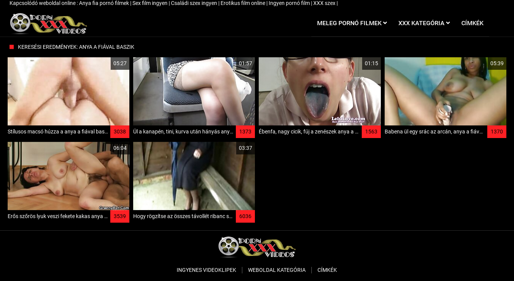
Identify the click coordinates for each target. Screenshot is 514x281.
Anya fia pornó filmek (104, 3)
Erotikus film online (243, 3)
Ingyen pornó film (290, 3)
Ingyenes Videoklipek (206, 270)
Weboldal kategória (277, 270)
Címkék (327, 270)
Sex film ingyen (150, 3)
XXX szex (325, 3)
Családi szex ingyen (194, 3)
